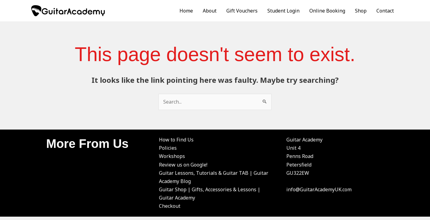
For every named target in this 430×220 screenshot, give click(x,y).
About (210, 10)
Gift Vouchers (242, 10)
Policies (168, 148)
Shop (361, 10)
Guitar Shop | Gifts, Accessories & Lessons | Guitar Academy (209, 193)
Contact (385, 10)
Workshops (172, 156)
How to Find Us (176, 139)
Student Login (283, 10)
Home (186, 10)
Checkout (169, 206)
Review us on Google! (183, 164)
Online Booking (327, 10)
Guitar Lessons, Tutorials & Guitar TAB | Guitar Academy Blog (213, 177)
